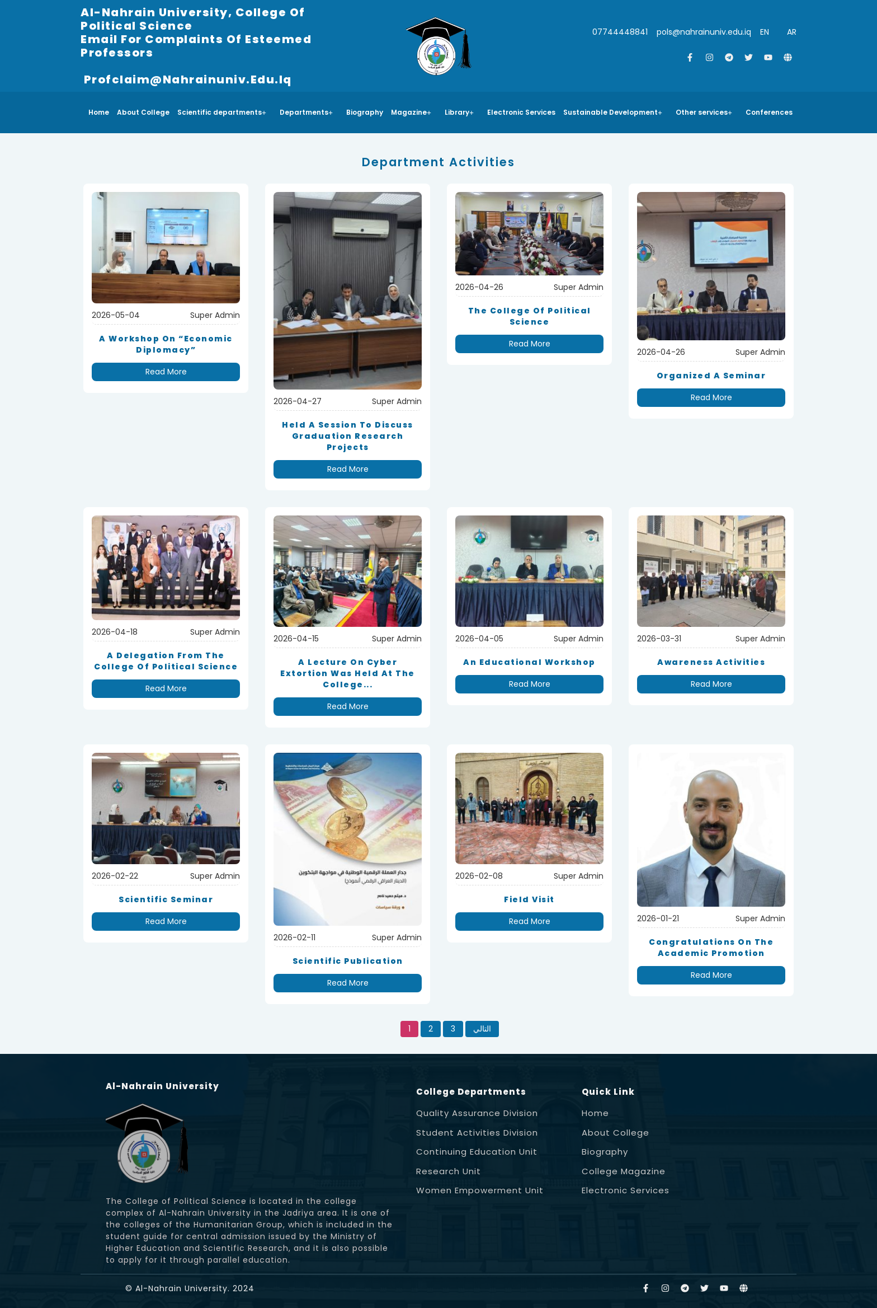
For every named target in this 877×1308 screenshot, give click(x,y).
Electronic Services (521, 112)
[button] (224, 112)
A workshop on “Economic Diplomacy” (166, 344)
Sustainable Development (612, 112)
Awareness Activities (711, 662)
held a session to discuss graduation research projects (347, 436)
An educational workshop (529, 662)
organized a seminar (711, 375)
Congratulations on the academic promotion (711, 947)
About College (143, 112)
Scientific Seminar (166, 899)
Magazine (411, 112)
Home (98, 112)
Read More (166, 371)
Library (459, 112)
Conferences (769, 112)
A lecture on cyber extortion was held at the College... (347, 673)
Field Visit (529, 899)
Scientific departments (221, 112)
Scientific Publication (348, 961)
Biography (364, 112)
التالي (482, 1028)
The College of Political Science (529, 316)
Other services (704, 112)
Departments (306, 112)
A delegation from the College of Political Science (166, 661)
